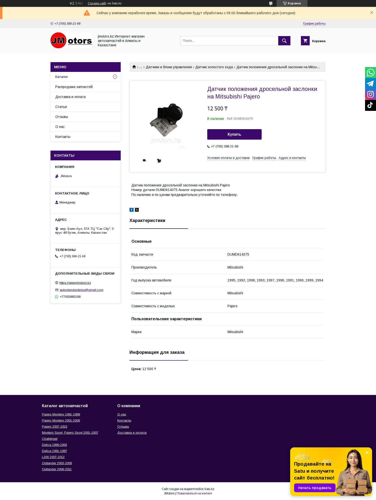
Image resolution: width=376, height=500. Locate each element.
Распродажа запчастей (74, 87)
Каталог (61, 77)
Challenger (50, 439)
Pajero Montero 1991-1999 (61, 414)
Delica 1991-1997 (54, 451)
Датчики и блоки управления (169, 67)
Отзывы (61, 117)
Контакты (62, 137)
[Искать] (284, 40)
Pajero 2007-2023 (54, 426)
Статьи (61, 107)
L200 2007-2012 (53, 457)
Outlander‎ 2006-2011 (57, 469)
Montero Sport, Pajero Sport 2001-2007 (70, 432)
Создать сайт (97, 3)
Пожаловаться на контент (194, 493)
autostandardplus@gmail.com (81, 290)
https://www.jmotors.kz (75, 283)
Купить (234, 134)
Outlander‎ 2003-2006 (57, 463)
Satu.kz (209, 489)
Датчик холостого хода (214, 67)
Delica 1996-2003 (54, 445)
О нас (60, 127)
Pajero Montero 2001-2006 (61, 420)
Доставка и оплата (70, 97)
